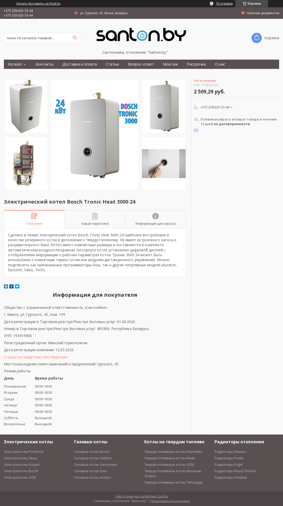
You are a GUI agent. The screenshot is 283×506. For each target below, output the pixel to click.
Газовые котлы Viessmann (95, 464)
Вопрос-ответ (141, 64)
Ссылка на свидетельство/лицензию (36, 357)
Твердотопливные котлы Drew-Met (173, 451)
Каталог (15, 64)
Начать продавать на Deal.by (38, 3)
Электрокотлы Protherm (23, 451)
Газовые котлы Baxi (90, 471)
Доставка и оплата (79, 64)
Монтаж (170, 64)
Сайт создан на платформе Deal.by (141, 496)
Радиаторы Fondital (231, 477)
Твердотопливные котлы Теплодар (173, 482)
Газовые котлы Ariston (92, 477)
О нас (220, 64)
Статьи (112, 64)
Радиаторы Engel (229, 464)
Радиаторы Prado (229, 458)
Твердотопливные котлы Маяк (169, 458)
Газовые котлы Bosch (91, 451)
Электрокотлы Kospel (22, 464)
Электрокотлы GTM (20, 477)
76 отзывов (224, 3)
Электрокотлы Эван (20, 458)
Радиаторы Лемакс (230, 451)
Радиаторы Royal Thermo (235, 471)
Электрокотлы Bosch (21, 471)
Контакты (44, 64)
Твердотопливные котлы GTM (169, 464)
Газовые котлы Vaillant (93, 458)
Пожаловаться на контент (170, 501)
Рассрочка (196, 64)
